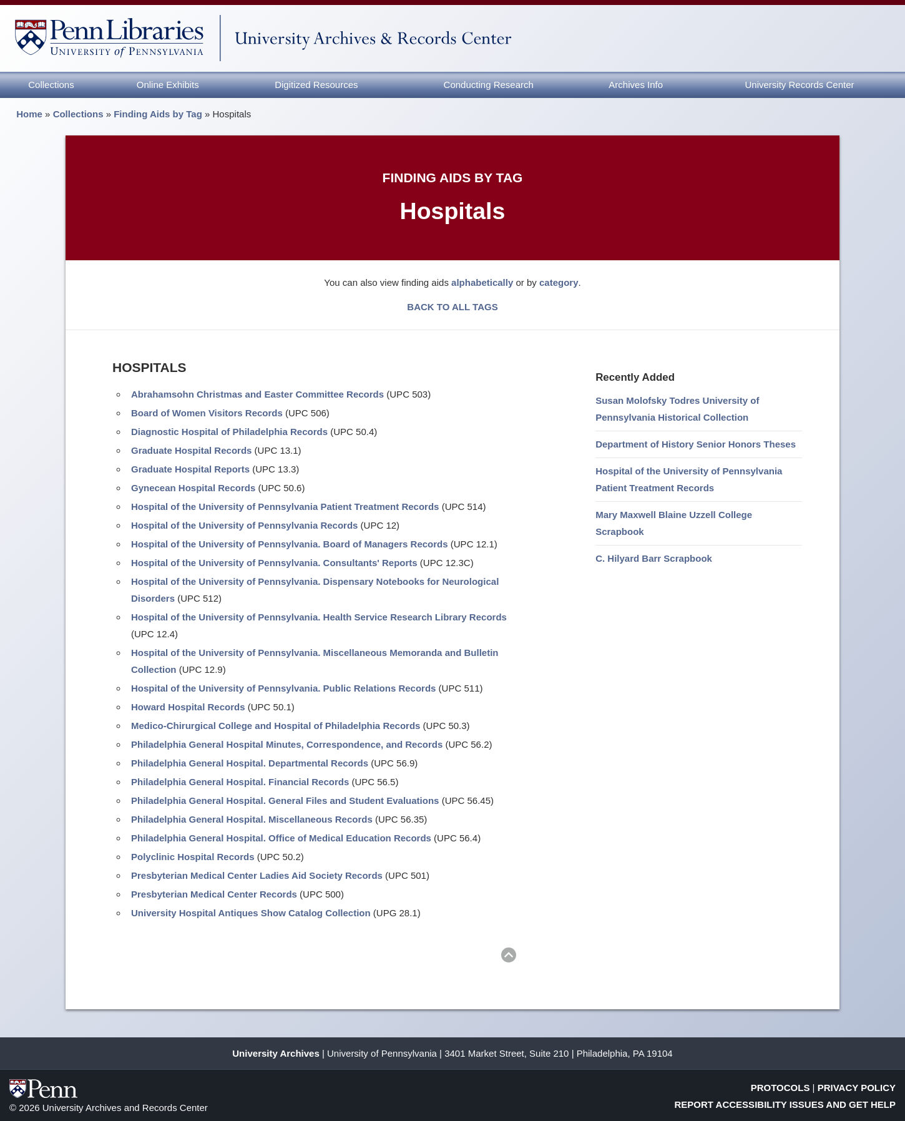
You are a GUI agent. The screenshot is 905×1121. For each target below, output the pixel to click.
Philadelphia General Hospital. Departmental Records (249, 763)
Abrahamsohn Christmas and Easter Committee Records (257, 394)
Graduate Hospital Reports (190, 469)
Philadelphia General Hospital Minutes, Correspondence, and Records (287, 744)
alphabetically (482, 282)
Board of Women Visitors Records (207, 413)
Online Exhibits (168, 84)
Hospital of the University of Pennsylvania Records (244, 525)
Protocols (780, 1087)
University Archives (276, 1053)
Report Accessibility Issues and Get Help (785, 1104)
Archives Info (636, 84)
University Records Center (799, 84)
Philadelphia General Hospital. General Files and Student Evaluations (285, 800)
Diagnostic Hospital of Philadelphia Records (229, 431)
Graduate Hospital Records (191, 450)
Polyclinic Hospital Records (193, 856)
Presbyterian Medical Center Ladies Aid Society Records (257, 875)
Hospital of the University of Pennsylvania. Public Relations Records (283, 688)
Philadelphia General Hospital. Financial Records (240, 781)
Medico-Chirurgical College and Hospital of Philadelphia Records (275, 725)
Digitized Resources (316, 84)
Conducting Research (489, 84)
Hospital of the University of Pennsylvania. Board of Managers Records (289, 544)
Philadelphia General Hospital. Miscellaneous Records (252, 819)
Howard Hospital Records (188, 707)
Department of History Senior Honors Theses (695, 444)
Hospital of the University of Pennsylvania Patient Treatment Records (285, 506)
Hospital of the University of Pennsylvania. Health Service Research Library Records (319, 617)
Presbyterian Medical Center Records (214, 894)
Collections (51, 84)
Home (29, 114)
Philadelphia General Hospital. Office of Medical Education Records (281, 838)
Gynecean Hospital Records (193, 487)
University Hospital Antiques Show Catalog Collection (251, 913)
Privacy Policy (857, 1087)
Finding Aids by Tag (158, 114)
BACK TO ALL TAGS (452, 306)
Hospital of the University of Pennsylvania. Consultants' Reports (274, 562)
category (559, 282)
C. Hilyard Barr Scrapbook (653, 558)
